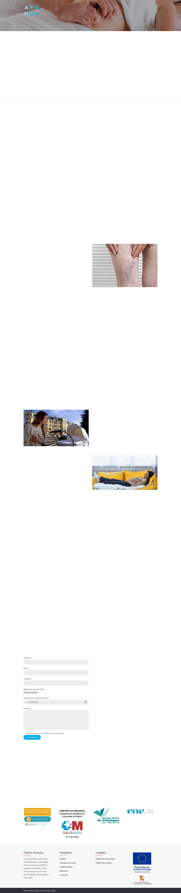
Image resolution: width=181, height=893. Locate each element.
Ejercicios (64, 871)
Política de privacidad (105, 858)
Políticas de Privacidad (54, 733)
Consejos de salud (67, 862)
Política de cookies (104, 862)
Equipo (63, 858)
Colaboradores (66, 866)
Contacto (64, 875)
